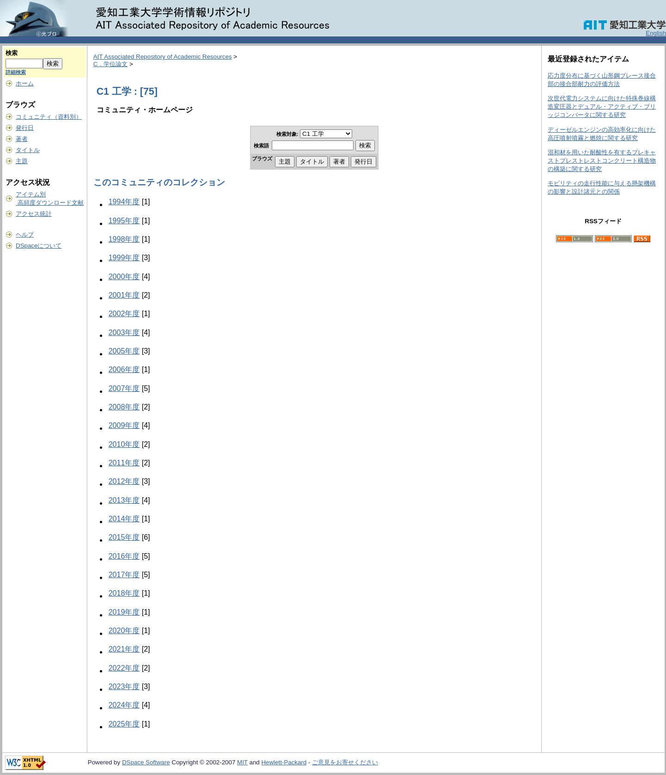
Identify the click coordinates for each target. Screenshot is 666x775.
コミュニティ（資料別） (49, 116)
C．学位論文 (110, 64)
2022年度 (124, 668)
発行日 (25, 127)
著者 (22, 138)
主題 (22, 161)
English (656, 33)
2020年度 (124, 631)
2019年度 (124, 612)
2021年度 (124, 649)
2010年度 (124, 444)
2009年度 (124, 425)
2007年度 (124, 388)
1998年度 (124, 239)
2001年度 (124, 295)
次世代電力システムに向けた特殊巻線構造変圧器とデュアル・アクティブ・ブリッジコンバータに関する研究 (602, 106)
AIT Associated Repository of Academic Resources (162, 56)
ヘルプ (25, 234)
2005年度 (124, 351)
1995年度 (124, 221)
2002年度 (124, 313)
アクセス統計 (34, 213)
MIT (242, 762)
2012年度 (124, 481)
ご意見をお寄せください (345, 762)
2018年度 (124, 593)
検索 (12, 52)
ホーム (25, 83)
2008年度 (124, 407)
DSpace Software (146, 762)
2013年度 (124, 500)
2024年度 (124, 705)
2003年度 (124, 332)
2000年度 (124, 277)
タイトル (28, 149)
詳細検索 (16, 72)
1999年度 (124, 258)
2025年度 (124, 724)
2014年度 (124, 519)
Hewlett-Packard (283, 762)
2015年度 (124, 537)
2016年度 (124, 556)
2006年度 (124, 369)
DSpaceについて (38, 245)
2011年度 (124, 463)
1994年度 (124, 202)
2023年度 (124, 686)
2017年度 (124, 575)
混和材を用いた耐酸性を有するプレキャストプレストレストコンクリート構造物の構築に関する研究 (602, 160)
